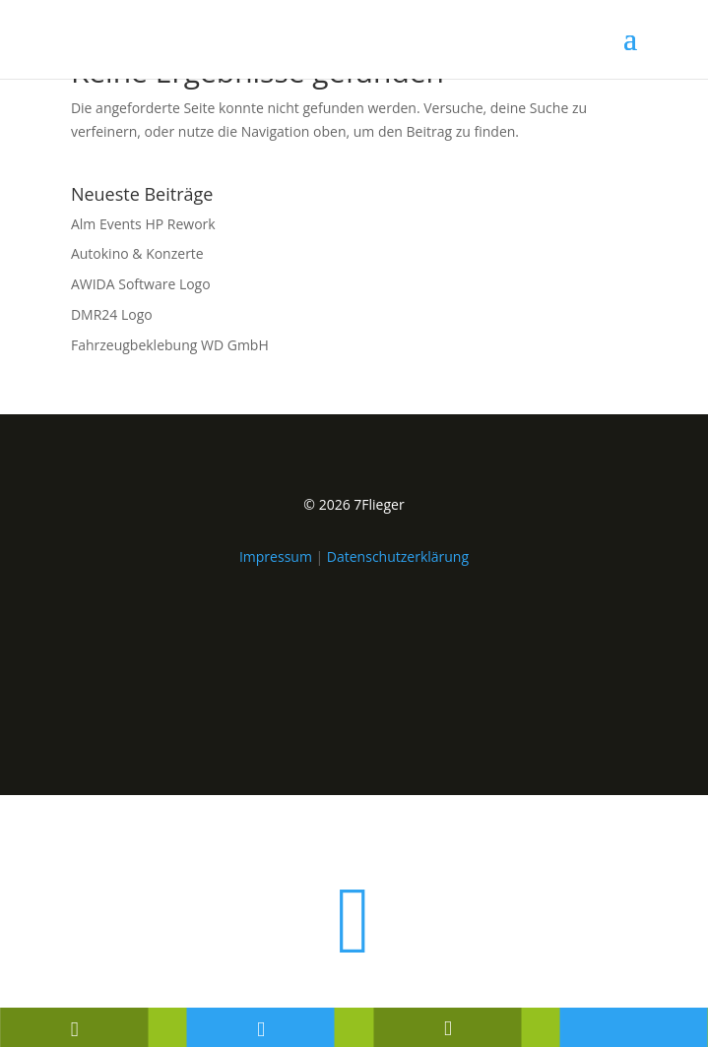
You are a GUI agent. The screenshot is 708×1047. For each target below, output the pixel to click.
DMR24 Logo (112, 314)
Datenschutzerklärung (398, 556)
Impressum (275, 556)
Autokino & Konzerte (137, 253)
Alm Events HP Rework (143, 224)
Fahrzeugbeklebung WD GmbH (170, 345)
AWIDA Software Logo (141, 284)
